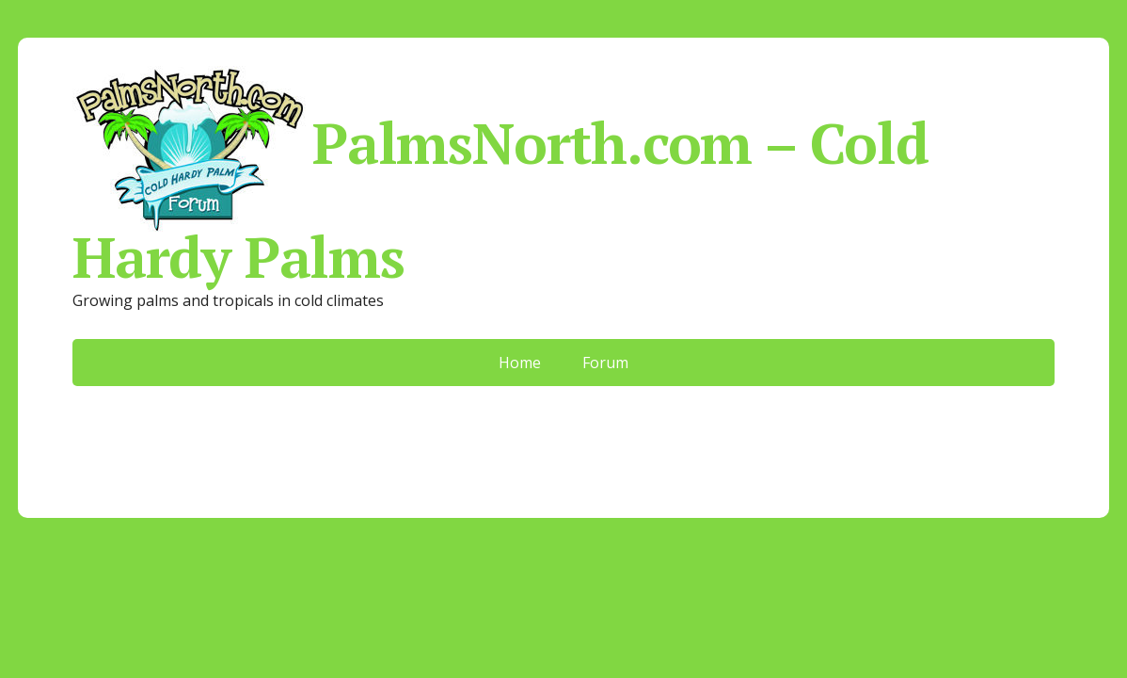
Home (520, 362)
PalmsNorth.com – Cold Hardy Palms (500, 173)
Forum (605, 362)
